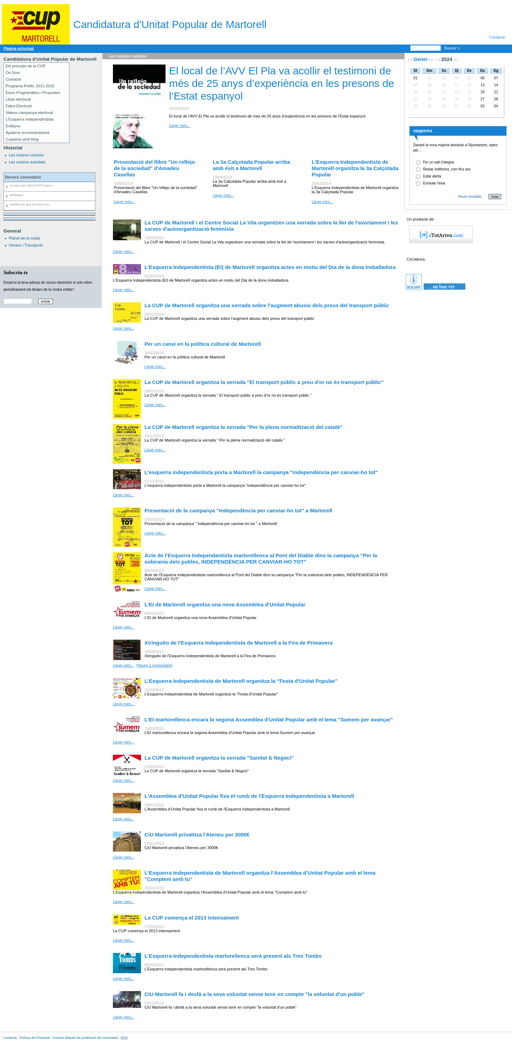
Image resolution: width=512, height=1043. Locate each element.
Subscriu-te (16, 272)
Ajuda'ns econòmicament (27, 132)
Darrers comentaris (23, 177)
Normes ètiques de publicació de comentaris (85, 1037)
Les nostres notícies (26, 155)
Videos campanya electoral (29, 112)
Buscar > (452, 48)
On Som (13, 72)
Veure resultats (469, 196)
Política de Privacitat (35, 1037)
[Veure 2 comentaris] (154, 665)
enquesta (422, 130)
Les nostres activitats (27, 162)
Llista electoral (18, 99)
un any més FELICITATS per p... (32, 185)
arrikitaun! (16, 195)
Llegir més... (179, 125)
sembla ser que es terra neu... (31, 204)
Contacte (497, 37)
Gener (420, 59)
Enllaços (13, 126)
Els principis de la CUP (26, 66)
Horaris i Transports (26, 245)
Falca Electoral (19, 106)
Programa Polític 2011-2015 (30, 86)
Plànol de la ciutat (24, 238)
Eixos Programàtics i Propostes (33, 92)
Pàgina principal (19, 48)
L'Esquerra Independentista (29, 119)
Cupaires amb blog (22, 139)
